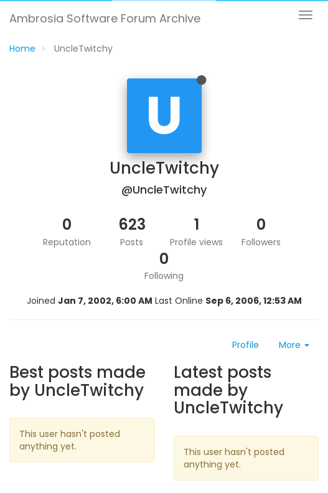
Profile (245, 345)
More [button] (294, 345)
